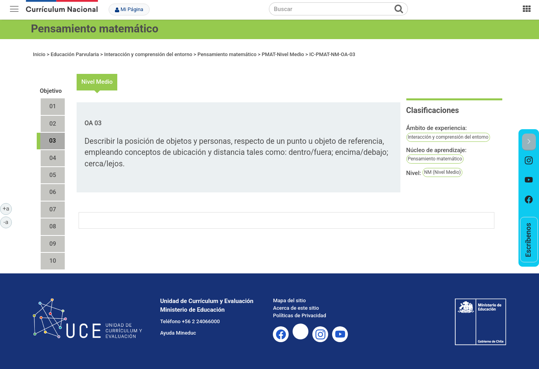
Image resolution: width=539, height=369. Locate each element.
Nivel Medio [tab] (97, 81)
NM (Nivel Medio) (442, 172)
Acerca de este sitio (296, 308)
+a (7, 208)
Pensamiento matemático (94, 28)
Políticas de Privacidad (299, 315)
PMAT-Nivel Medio (283, 54)
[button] (529, 142)
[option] (529, 160)
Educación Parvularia (75, 54)
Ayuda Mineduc (178, 333)
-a (8, 222)
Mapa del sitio (289, 300)
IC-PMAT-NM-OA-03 (332, 54)
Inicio (39, 54)
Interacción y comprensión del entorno (148, 54)
